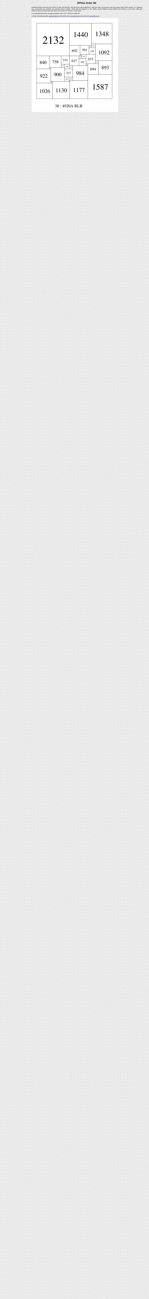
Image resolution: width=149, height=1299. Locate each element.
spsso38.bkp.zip (54, 16)
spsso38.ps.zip (94, 16)
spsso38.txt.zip (75, 16)
